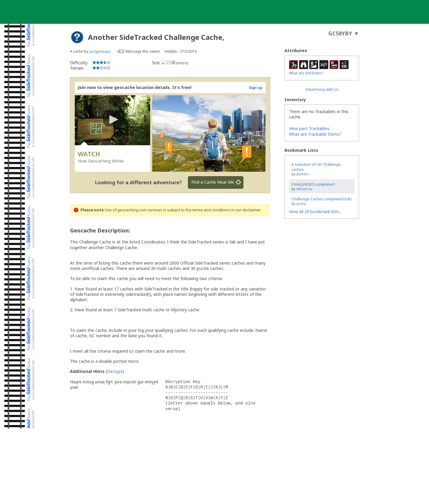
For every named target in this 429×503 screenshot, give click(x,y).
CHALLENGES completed (313, 184)
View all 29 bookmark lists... (315, 211)
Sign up (255, 87)
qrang (301, 203)
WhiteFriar (304, 189)
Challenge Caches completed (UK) (321, 198)
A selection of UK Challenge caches (316, 167)
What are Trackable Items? (315, 134)
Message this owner (142, 51)
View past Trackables (309, 128)
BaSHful (302, 174)
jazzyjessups (100, 51)
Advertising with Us (321, 89)
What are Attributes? (306, 73)
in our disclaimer (245, 210)
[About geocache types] (77, 37)
